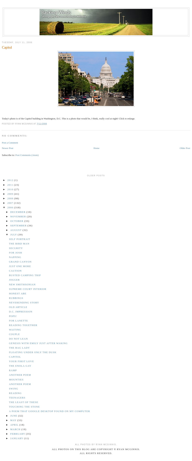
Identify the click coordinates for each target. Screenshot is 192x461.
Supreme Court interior (27, 289)
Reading (15, 393)
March (15, 429)
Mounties (16, 379)
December (18, 212)
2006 (10, 207)
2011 (10, 184)
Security (16, 248)
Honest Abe (17, 293)
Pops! (13, 316)
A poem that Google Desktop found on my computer (49, 411)
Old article (18, 307)
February (18, 433)
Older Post (185, 148)
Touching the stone (24, 406)
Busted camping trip (25, 275)
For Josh (15, 252)
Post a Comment (10, 142)
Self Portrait (19, 239)
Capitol (7, 47)
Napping (15, 257)
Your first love (21, 361)
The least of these (23, 402)
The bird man (19, 243)
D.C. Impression (20, 311)
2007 (10, 202)
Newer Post (7, 148)
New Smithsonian (22, 284)
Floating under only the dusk (32, 352)
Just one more (20, 266)
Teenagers (17, 397)
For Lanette (18, 320)
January (17, 438)
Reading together (23, 325)
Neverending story (24, 302)
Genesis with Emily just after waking (38, 343)
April (14, 424)
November (18, 216)
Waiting (15, 329)
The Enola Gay (20, 365)
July (14, 234)
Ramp (13, 370)
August (16, 230)
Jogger (14, 279)
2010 (10, 189)
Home (97, 148)
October (17, 221)
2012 (10, 180)
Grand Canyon (20, 261)
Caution (15, 270)
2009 (10, 193)
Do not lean (18, 338)
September (18, 225)
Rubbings (16, 298)
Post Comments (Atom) (27, 155)
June (14, 415)
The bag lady (19, 347)
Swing (13, 388)
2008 (10, 198)
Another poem (20, 374)
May (13, 420)
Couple (14, 334)
